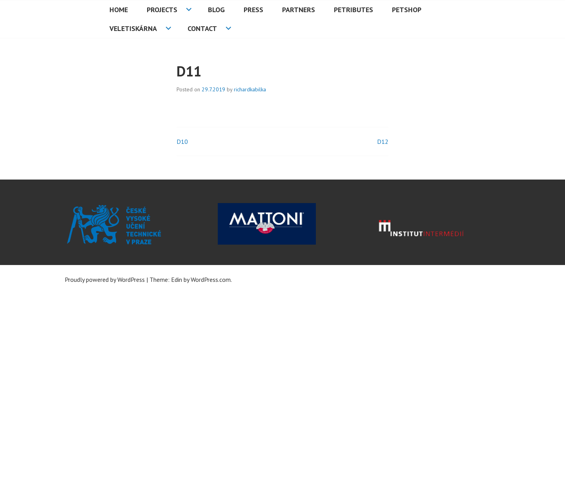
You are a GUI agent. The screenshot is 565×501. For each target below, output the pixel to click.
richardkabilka (250, 89)
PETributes (353, 9)
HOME (118, 9)
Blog (216, 9)
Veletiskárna (133, 28)
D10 (182, 141)
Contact (202, 28)
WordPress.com (211, 279)
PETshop (406, 9)
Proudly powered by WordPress (105, 279)
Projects (162, 9)
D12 (382, 141)
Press (253, 9)
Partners (298, 9)
